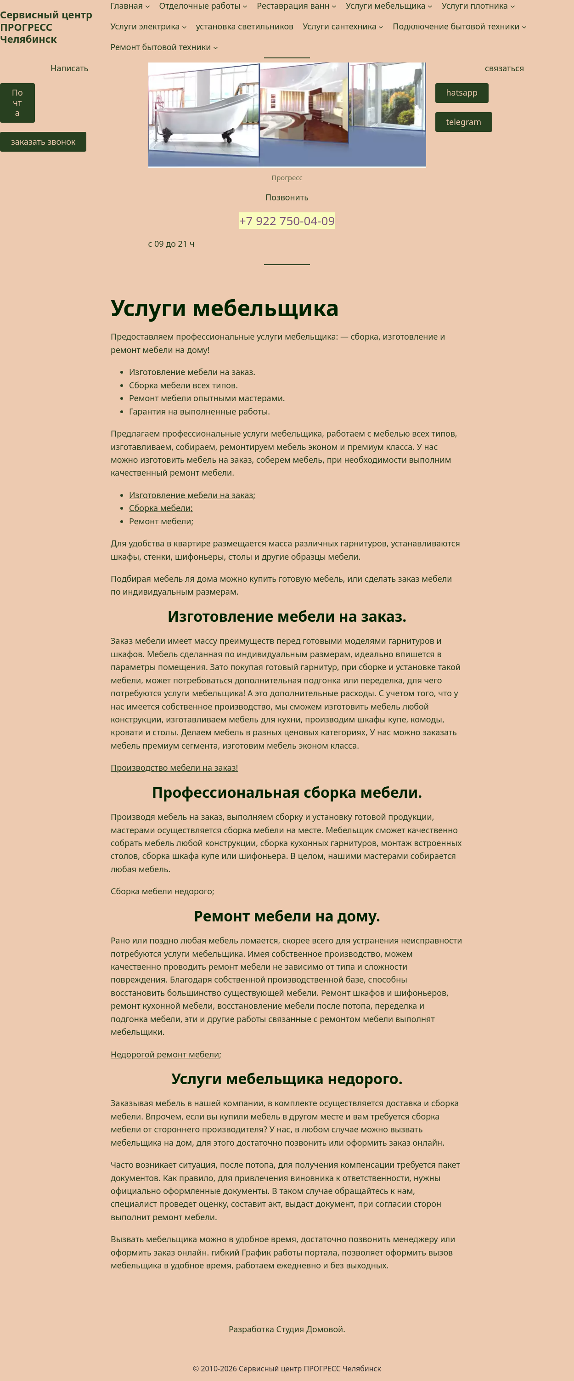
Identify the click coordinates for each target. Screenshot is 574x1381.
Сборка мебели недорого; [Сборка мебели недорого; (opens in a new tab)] (162, 891)
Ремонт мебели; (161, 521)
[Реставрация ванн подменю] (334, 5)
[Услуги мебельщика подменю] (430, 5)
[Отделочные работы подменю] (245, 5)
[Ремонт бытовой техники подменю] (215, 47)
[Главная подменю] (147, 5)
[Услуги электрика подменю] (184, 26)
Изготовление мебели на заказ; (192, 494)
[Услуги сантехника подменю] (380, 26)
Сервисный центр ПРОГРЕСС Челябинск (46, 26)
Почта (17, 102)
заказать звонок (43, 141)
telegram (464, 121)
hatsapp (462, 92)
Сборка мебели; (161, 507)
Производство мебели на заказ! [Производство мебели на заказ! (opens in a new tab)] (174, 767)
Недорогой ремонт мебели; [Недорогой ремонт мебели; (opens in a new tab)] (166, 1054)
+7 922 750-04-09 (287, 220)
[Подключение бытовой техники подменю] (524, 26)
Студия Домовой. (311, 1329)
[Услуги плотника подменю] (512, 5)
